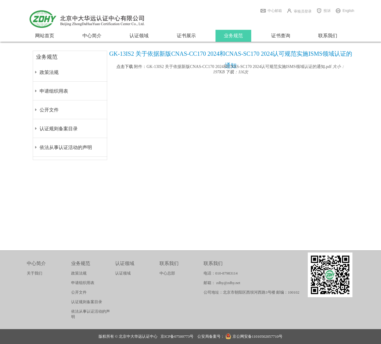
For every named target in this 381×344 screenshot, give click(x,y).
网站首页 (44, 35)
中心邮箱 (275, 11)
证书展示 (186, 35)
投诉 (327, 11)
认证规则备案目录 (59, 128)
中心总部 (167, 273)
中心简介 (92, 35)
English (348, 11)
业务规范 (233, 35)
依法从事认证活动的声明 (66, 147)
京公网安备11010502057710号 (253, 337)
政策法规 (49, 72)
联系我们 (327, 35)
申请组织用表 (54, 91)
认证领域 (139, 35)
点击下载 (124, 66)
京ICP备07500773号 (176, 336)
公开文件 (49, 109)
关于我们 (34, 273)
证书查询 (280, 35)
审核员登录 (303, 11)
